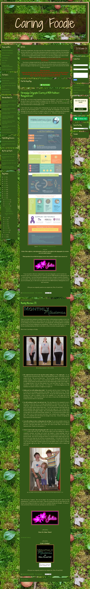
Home (45, 580)
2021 (5, 183)
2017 (5, 191)
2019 (5, 187)
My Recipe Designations (7, 50)
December (7, 199)
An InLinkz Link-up (26, 537)
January (7, 232)
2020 (5, 185)
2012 (5, 236)
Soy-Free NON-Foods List (8, 132)
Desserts (4, 62)
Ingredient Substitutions (7, 69)
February (7, 230)
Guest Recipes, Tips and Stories (9, 83)
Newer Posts (24, 580)
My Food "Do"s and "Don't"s (8, 160)
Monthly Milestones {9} (28, 303)
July (6, 219)
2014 (5, 197)
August (6, 217)
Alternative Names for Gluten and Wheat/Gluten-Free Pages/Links (8, 122)
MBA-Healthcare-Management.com (47, 246)
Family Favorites (5, 80)
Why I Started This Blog (78, 85)
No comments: (39, 292)
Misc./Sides (4, 60)
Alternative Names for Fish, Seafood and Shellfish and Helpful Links (8, 117)
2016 (5, 193)
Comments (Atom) (48, 585)
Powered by (80, 113)
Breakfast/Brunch (6, 55)
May (6, 223)
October (7, 203)
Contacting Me (76, 87)
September (7, 206)
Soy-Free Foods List (6, 129)
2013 (5, 234)
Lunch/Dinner (5, 57)
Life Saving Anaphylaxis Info (8, 141)
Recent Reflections (6, 91)
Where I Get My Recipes (7, 52)
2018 (5, 189)
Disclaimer (75, 92)
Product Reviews (5, 89)
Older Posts (66, 580)
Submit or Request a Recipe (79, 90)
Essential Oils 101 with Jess (8, 78)
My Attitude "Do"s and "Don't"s (9, 154)
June (6, 221)
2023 (5, 179)
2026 (5, 177)
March (6, 228)
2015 (5, 195)
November (7, 201)
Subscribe (80, 109)
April (6, 225)
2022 (5, 181)
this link (65, 101)
